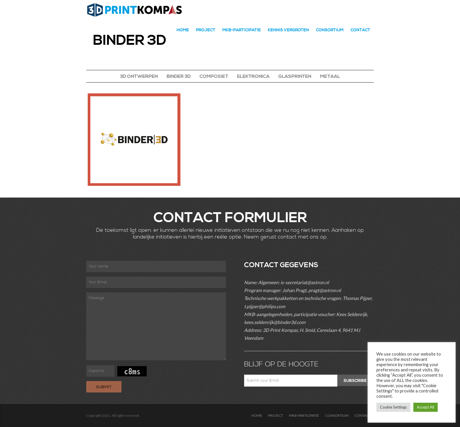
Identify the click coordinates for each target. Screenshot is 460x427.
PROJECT (205, 30)
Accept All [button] (425, 407)
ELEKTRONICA (253, 76)
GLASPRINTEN (294, 76)
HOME (183, 30)
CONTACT (360, 30)
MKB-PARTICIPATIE (241, 30)
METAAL (330, 76)
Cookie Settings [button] (393, 407)
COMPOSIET (213, 76)
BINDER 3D (179, 76)
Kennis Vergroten (288, 30)
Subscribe (355, 380)
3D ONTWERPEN (139, 76)
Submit (104, 387)
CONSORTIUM (330, 30)
